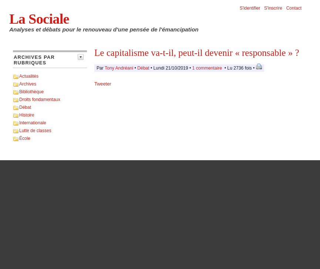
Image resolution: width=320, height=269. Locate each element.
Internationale (32, 122)
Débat (25, 107)
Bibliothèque (31, 91)
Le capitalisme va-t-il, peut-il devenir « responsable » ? (196, 53)
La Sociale (39, 19)
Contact (294, 8)
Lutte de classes (35, 130)
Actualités (28, 76)
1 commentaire (207, 68)
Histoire (26, 115)
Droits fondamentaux (39, 99)
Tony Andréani (119, 68)
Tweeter (102, 84)
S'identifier (250, 8)
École (24, 138)
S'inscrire (273, 8)
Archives (27, 84)
